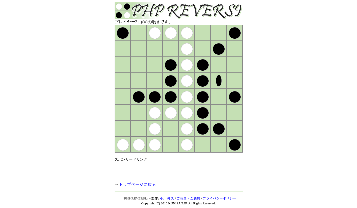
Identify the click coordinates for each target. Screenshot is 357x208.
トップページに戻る (137, 184)
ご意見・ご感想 (188, 198)
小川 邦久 (167, 198)
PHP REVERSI (135, 198)
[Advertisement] (175, 169)
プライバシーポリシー (219, 198)
